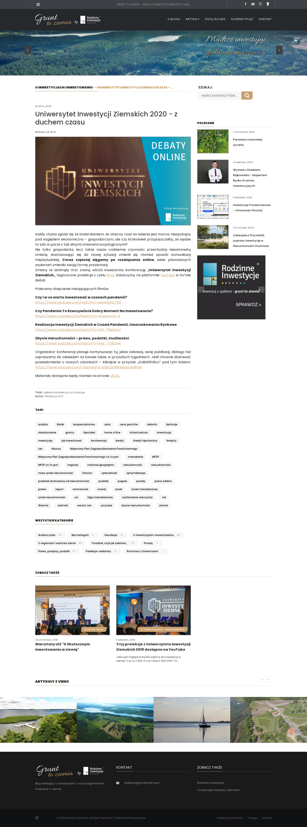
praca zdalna (163, 481)
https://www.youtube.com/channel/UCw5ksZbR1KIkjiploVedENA (88, 367)
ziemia (163, 505)
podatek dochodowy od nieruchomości (63, 481)
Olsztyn (87, 473)
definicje (171, 424)
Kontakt (265, 19)
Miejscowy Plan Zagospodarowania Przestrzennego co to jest (78, 457)
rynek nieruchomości (51, 497)
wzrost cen (84, 505)
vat (164, 497)
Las (40, 448)
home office (112, 432)
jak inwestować (72, 440)
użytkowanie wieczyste (137, 497)
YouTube (167, 275)
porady (140, 481)
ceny (107, 424)
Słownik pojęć (242, 19)
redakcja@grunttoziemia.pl (141, 783)
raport (59, 489)
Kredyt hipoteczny (145, 440)
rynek (118, 489)
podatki (103, 481)
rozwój (101, 489)
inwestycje (45, 440)
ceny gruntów (129, 424)
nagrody (72, 465)
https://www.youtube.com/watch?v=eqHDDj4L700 (78, 302)
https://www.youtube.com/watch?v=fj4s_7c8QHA (78, 343)
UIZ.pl (114, 375)
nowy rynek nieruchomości (55, 473)
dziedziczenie (47, 432)
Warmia (43, 505)
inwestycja (164, 432)
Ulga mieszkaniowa (100, 497)
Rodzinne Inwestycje (210, 783)
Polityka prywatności (230, 818)
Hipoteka (89, 432)
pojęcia (122, 481)
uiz (72, 392)
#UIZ (111, 275)
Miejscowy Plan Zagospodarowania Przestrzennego (104, 448)
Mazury (56, 448)
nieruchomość (132, 465)
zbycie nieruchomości (135, 505)
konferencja (61, 392)
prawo (42, 489)
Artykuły (193, 19)
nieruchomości (161, 465)
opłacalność (109, 473)
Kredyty (172, 440)
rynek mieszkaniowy (144, 489)
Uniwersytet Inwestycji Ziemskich (218, 790)
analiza (43, 424)
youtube (79, 392)
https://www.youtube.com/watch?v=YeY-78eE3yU (78, 329)
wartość (63, 505)
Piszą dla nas (215, 19)
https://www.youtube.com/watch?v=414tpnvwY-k (77, 316)
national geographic (100, 465)
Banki (60, 424)
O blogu (174, 19)
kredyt (120, 440)
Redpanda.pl (137, 818)
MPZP (155, 457)
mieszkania (135, 457)
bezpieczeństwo (84, 424)
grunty (69, 432)
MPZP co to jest (48, 465)
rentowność (80, 489)
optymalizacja (135, 473)
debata (48, 392)
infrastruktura (139, 432)
